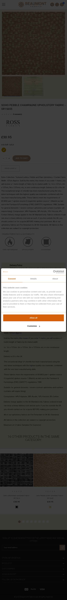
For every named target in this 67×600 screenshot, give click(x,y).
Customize (33, 326)
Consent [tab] (12, 279)
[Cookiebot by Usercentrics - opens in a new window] (53, 271)
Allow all (33, 318)
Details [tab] (33, 279)
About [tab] (55, 279)
